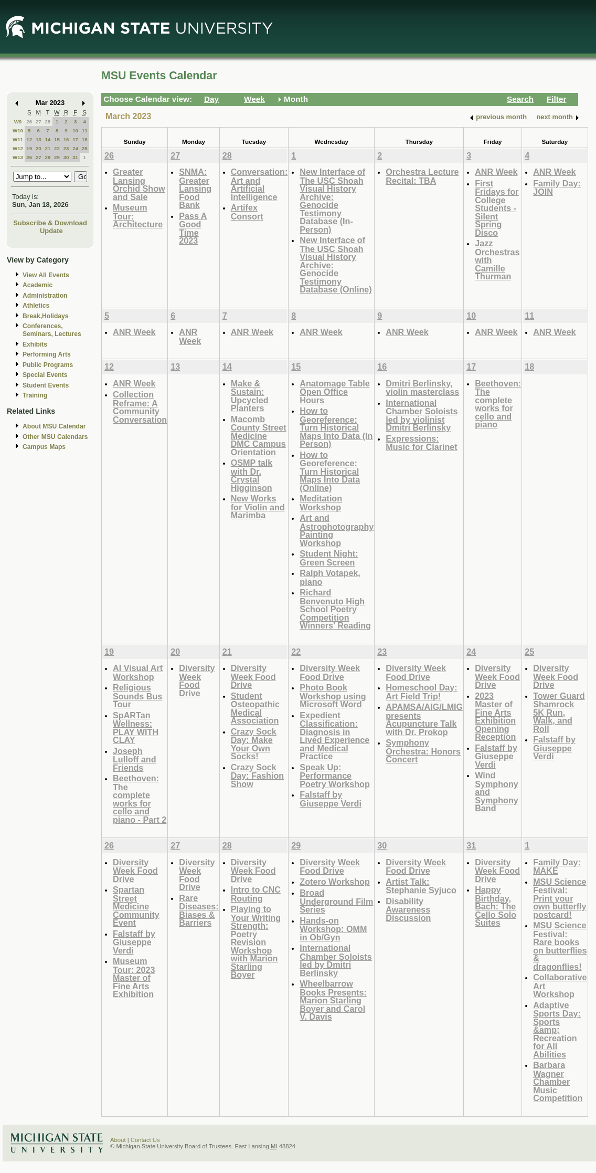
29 (57, 157)
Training (35, 395)
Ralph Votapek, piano (330, 577)
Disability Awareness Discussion (408, 909)
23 (66, 148)
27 (38, 121)
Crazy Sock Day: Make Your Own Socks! (253, 744)
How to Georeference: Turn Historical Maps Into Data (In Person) (336, 427)
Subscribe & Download (50, 223)
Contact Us (145, 1140)
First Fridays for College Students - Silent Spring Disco (497, 208)
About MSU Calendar (54, 426)
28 (47, 121)
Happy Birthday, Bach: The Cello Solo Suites (495, 906)
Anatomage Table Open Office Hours (334, 392)
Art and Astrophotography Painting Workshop (337, 530)
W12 (18, 148)
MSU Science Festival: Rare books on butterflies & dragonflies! (560, 945)
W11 (18, 139)
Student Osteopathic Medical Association (255, 708)
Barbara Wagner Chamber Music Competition (557, 1081)
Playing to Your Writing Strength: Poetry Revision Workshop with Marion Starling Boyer (256, 941)
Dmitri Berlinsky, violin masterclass (422, 388)
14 (47, 139)
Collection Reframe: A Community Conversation (140, 407)
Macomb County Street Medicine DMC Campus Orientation (258, 435)
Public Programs (48, 365)
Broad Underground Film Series (336, 901)
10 (75, 130)
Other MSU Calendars (55, 437)
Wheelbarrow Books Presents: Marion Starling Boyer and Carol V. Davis (333, 1000)
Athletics (36, 305)
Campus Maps (44, 447)
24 (75, 148)
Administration (45, 295)
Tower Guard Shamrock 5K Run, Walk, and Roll (558, 712)
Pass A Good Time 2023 (193, 228)
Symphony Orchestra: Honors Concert (423, 751)
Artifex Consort (247, 212)
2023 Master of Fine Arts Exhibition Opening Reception (495, 716)
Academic (37, 285)
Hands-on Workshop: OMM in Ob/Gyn (333, 929)
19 (29, 148)
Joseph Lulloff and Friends (134, 759)
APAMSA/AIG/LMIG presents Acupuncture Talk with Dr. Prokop (424, 719)
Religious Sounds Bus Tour (137, 696)
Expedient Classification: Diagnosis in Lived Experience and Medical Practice (334, 735)
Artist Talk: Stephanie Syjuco (421, 886)
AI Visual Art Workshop (138, 672)
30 (66, 157)
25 (85, 148)
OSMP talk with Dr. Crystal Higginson (252, 475)
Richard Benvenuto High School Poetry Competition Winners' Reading (335, 609)
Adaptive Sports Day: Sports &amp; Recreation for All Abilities (557, 1029)
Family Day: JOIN (557, 188)
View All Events (46, 275)
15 (57, 139)
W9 (18, 121)
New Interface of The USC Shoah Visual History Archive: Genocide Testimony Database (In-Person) (332, 200)
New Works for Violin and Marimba (258, 507)
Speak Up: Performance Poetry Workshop (334, 775)
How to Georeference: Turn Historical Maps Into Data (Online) (330, 471)
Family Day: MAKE (557, 866)
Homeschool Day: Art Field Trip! (421, 692)
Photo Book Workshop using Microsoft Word (333, 696)
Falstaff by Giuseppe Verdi (330, 799)
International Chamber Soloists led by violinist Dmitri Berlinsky (421, 415)
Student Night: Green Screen (329, 558)
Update (51, 231)
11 (85, 130)
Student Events (46, 385)
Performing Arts (47, 354)
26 (29, 121)
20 (38, 148)
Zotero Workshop (334, 881)
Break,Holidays (46, 316)
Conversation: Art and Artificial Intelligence (259, 184)
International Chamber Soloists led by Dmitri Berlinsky (335, 960)
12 (29, 139)
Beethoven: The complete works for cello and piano (498, 404)
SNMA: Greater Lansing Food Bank (195, 188)
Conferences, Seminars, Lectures (52, 330)
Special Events (45, 375)
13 (38, 139)
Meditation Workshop (321, 503)
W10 (18, 130)
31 (75, 157)
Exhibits (35, 344)
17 (75, 139)
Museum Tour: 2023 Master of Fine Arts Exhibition (134, 977)
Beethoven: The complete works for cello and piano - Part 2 (139, 798)
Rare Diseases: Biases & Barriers (198, 910)
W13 (18, 157)
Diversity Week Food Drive (197, 680)
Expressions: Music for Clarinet (421, 443)
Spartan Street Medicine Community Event (136, 906)
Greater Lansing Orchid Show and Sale (139, 184)
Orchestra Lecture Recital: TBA (422, 176)
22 (57, 148)
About (118, 1140)
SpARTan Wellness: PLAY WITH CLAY (135, 727)
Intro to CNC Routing (256, 894)
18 (85, 139)
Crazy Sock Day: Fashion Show (257, 775)
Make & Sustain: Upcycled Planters (250, 396)
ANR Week (496, 171)
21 (47, 148)
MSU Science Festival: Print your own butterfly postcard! (559, 898)
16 (66, 139)
